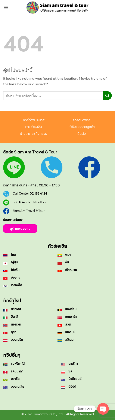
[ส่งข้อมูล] (107, 95)
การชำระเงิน (33, 126)
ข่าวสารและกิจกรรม (33, 133)
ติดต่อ (81, 133)
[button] (5, 7)
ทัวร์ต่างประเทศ (33, 120)
